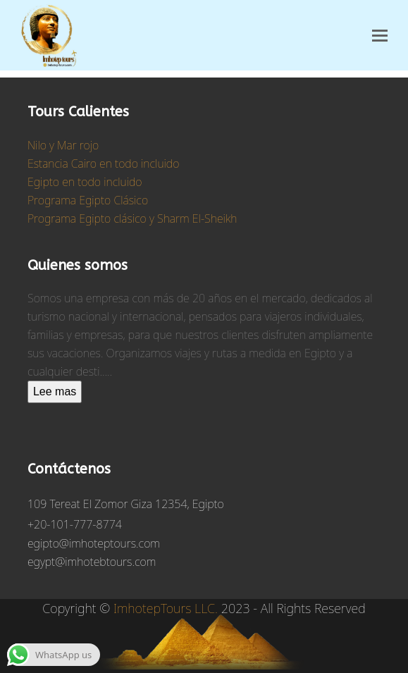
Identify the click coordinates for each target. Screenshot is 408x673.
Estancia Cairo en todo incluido (103, 163)
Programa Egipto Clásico (87, 200)
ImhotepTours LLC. (165, 608)
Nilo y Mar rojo (63, 145)
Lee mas (54, 391)
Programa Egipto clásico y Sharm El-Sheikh (132, 218)
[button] (380, 36)
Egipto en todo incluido (84, 182)
